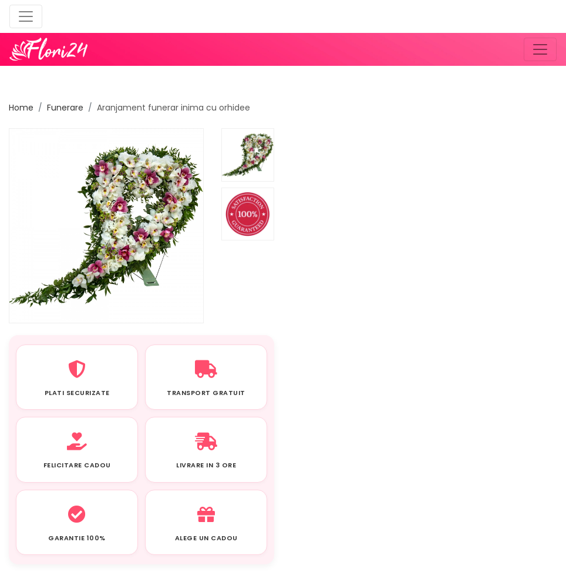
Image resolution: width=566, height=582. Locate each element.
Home (21, 107)
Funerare (65, 107)
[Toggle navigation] (25, 16)
